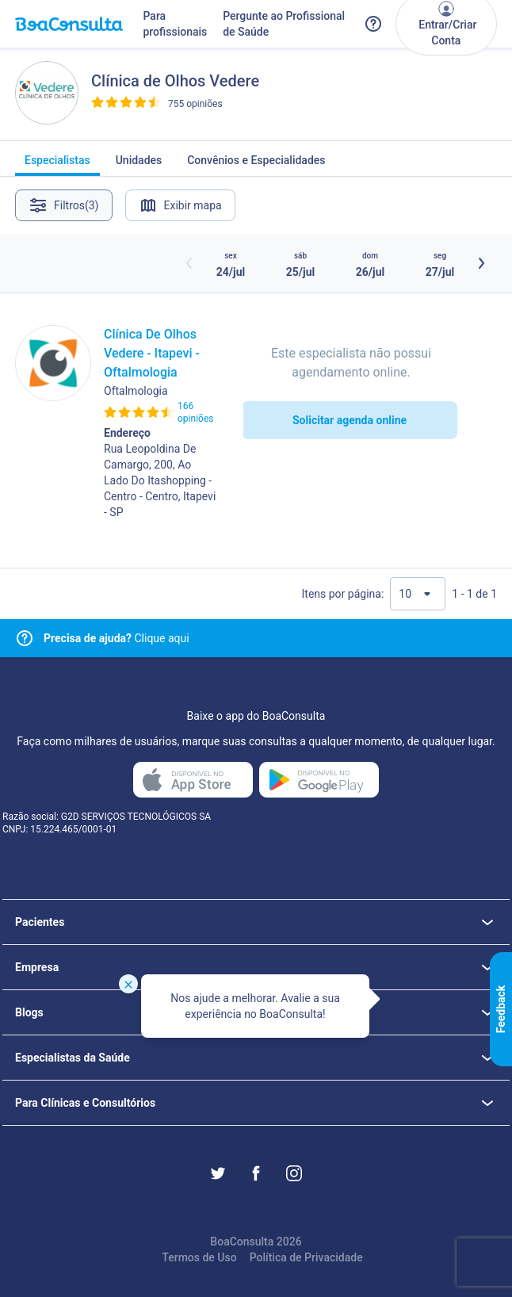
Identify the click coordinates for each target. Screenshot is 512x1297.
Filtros (64, 205)
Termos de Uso (199, 1257)
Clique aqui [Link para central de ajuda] (116, 638)
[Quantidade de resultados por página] (417, 594)
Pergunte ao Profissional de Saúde (284, 24)
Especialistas (57, 165)
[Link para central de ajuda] (24, 638)
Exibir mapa (180, 205)
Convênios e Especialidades (256, 165)
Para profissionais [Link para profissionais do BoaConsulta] (175, 24)
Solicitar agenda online (349, 420)
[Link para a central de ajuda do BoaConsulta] (373, 23)
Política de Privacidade (306, 1257)
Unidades (139, 165)
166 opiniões (195, 412)
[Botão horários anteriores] (189, 263)
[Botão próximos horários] (481, 263)
